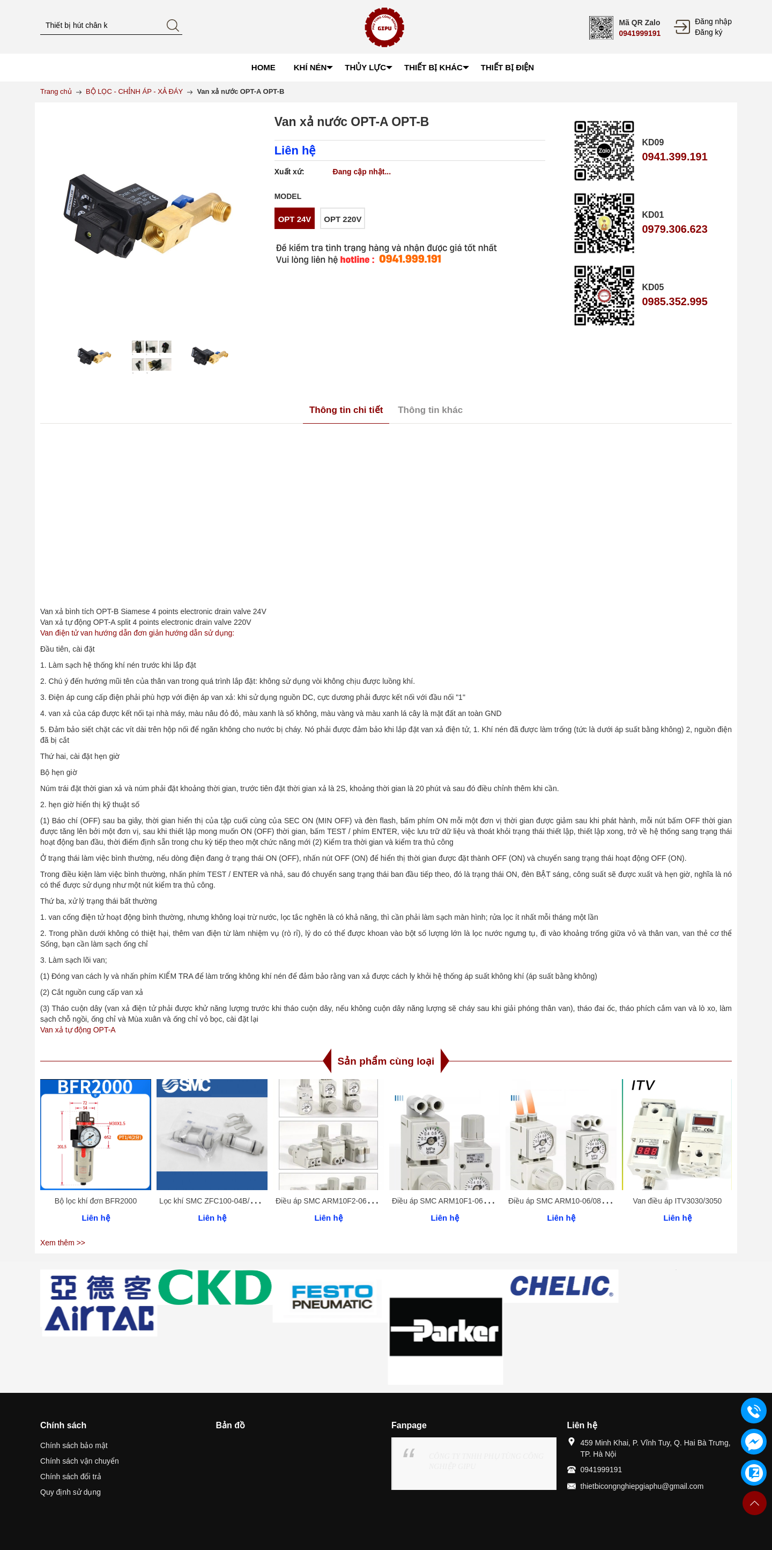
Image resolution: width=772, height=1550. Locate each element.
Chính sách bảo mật (74, 1445)
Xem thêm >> (62, 1242)
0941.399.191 (674, 157)
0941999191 (639, 33)
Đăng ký (708, 32)
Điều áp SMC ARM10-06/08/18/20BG (570, 1201)
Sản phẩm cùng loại (386, 1061)
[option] (95, 357)
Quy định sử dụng (70, 1492)
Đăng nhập (713, 21)
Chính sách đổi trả (70, 1476)
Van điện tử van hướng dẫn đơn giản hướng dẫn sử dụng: (137, 633)
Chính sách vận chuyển (79, 1461)
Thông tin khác (430, 410)
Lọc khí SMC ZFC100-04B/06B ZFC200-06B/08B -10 (247, 1201)
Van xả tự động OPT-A (78, 1029)
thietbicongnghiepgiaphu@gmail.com (642, 1486)
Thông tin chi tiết (346, 410)
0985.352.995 (674, 301)
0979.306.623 (674, 229)
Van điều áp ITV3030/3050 (677, 1201)
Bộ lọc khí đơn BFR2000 (96, 1201)
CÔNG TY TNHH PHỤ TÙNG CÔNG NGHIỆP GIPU (486, 1461)
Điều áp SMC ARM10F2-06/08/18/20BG (342, 1201)
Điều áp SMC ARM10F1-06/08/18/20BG (458, 1201)
